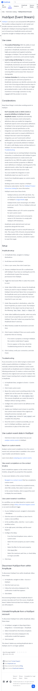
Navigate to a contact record (13, 480)
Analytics (16, 6)
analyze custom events (12, 440)
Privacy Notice (21, 677)
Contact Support (16, 661)
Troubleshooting (10, 150)
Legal (34, 676)
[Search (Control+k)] (25, 2)
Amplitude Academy (18, 668)
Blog (21, 666)
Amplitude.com (11, 663)
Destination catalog (11, 12)
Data (10, 6)
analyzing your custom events (22, 458)
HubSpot (4, 21)
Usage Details (20, 199)
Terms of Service (15, 677)
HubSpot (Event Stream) (25, 12)
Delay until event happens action (25, 504)
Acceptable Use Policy (28, 677)
